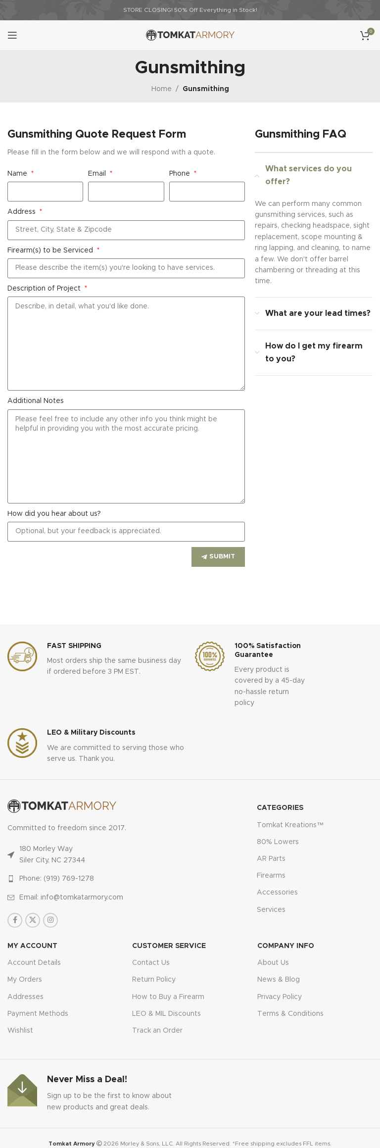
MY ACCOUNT (32, 946)
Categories (280, 807)
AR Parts (271, 858)
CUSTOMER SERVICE (169, 946)
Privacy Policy (279, 997)
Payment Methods (37, 1013)
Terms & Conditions (290, 1013)
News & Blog (278, 979)
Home (161, 89)
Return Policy (154, 979)
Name (18, 173)
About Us (273, 962)
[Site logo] (190, 35)
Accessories (277, 892)
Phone (180, 173)
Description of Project (45, 288)
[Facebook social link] (14, 920)
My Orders (24, 979)
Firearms (271, 875)
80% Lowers (278, 842)
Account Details (34, 962)
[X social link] (32, 920)
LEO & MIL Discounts (166, 1013)
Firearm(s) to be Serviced (51, 250)
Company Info (285, 946)
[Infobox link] (96, 660)
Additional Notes (35, 401)
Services (271, 909)
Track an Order (157, 1030)
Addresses (25, 997)
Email (98, 173)
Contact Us (151, 962)
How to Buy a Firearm (168, 997)
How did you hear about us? (54, 513)
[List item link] (82, 878)
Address (22, 211)
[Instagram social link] (50, 920)
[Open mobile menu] (12, 35)
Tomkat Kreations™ (290, 825)
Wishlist (20, 1030)
